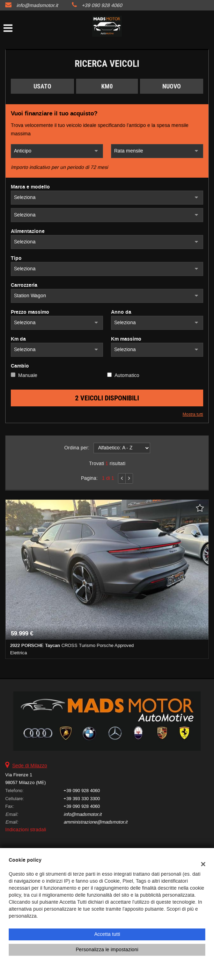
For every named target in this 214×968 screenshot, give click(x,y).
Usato (42, 86)
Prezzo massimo (30, 312)
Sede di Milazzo (29, 765)
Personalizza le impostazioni (107, 949)
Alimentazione (28, 231)
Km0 (107, 86)
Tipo (16, 258)
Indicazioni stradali (25, 829)
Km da (18, 339)
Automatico (127, 375)
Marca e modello (30, 187)
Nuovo (171, 86)
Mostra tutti (193, 414)
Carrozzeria (24, 285)
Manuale (28, 375)
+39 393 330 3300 (82, 799)
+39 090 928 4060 (102, 5)
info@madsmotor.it (37, 5)
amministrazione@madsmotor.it (95, 822)
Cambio (20, 366)
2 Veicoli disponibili (107, 398)
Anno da (121, 312)
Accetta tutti (107, 934)
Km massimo (126, 339)
